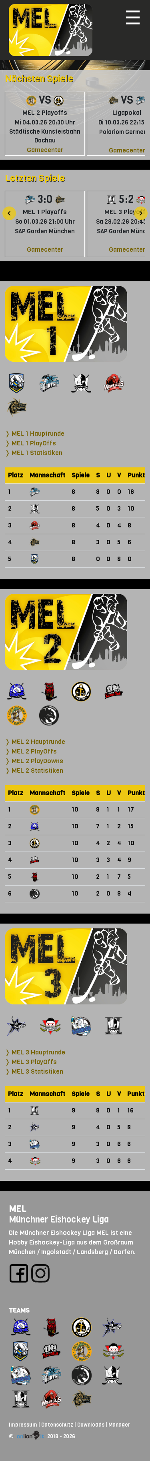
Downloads (90, 1424)
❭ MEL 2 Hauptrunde (35, 742)
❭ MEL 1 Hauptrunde (34, 433)
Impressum (23, 1424)
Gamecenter (45, 150)
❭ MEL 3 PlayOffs (31, 1062)
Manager (119, 1424)
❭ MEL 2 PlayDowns (34, 761)
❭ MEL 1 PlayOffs (30, 443)
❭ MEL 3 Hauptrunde (35, 1052)
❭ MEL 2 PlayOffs (31, 751)
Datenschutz (57, 1424)
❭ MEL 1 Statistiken (33, 453)
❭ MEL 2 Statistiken (34, 770)
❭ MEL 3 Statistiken (34, 1071)
